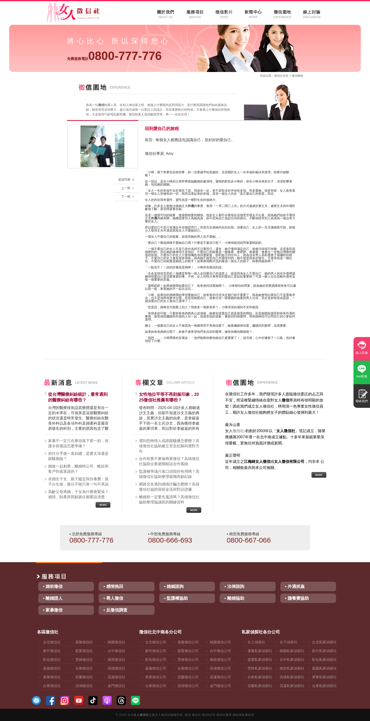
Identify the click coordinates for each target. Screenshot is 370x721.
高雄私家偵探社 (292, 677)
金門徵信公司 (220, 686)
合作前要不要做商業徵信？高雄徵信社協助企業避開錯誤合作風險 (169, 461)
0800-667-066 (249, 540)
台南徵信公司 (188, 668)
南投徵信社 (116, 660)
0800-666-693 (170, 540)
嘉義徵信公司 (155, 668)
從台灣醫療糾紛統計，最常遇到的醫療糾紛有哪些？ (78, 397)
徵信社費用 (224, 715)
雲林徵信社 (84, 660)
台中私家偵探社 (292, 660)
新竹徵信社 (52, 651)
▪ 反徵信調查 (115, 610)
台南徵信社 (84, 668)
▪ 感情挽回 (113, 586)
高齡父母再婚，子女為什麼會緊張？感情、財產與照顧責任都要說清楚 (78, 494)
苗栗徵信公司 (188, 651)
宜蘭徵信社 (84, 677)
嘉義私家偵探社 (324, 668)
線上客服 (362, 352)
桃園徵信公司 (220, 642)
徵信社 (278, 75)
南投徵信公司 (220, 660)
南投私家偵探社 (292, 668)
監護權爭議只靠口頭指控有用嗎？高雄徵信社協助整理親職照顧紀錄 (169, 474)
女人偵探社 (256, 642)
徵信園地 (297, 75)
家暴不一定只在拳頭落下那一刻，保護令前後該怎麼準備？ (78, 443)
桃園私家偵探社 (292, 651)
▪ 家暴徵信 (53, 610)
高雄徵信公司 (220, 668)
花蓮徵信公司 (220, 677)
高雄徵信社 (116, 668)
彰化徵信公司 (155, 660)
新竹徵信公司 (155, 651)
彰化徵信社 (52, 660)
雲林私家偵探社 (260, 668)
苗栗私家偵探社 (260, 660)
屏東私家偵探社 (324, 677)
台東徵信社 (52, 686)
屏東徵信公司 (155, 677)
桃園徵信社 (116, 642)
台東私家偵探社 (324, 686)
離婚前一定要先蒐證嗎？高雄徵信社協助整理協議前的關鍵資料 (169, 499)
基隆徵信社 (84, 642)
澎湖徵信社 (84, 686)
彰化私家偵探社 (324, 660)
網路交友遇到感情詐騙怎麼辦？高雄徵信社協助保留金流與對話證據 (169, 486)
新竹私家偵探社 (324, 651)
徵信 (188, 715)
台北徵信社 (52, 642)
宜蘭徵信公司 (188, 677)
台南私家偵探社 (260, 677)
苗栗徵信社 (84, 651)
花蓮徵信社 (116, 677)
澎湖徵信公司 (188, 686)
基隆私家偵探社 (260, 651)
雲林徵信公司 (188, 660)
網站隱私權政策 (243, 715)
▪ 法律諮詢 (234, 586)
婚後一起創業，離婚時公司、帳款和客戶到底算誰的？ (78, 468)
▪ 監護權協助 (176, 598)
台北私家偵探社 (324, 642)
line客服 (361, 376)
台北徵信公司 (155, 642)
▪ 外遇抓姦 (295, 586)
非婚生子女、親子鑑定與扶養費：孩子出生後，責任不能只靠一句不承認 (78, 481)
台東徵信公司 (155, 686)
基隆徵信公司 (188, 642)
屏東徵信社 (52, 677)
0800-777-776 (114, 56)
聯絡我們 (362, 401)
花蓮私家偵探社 (292, 686)
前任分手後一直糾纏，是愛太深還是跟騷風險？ (78, 456)
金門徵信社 (116, 686)
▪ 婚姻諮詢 (174, 586)
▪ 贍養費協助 (297, 598)
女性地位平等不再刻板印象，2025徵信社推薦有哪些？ (169, 397)
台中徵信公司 (220, 651)
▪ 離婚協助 (234, 598)
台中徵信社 (116, 651)
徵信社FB (208, 715)
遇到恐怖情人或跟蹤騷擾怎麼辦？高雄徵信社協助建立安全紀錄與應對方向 (169, 446)
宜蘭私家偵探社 (260, 686)
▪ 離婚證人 (53, 598)
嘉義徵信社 (52, 668)
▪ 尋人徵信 (113, 598)
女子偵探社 (288, 642)
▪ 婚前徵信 (53, 586)
